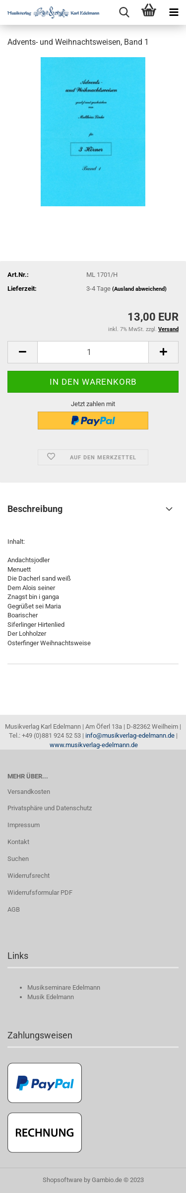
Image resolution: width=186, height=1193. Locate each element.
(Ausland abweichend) (139, 289)
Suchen (18, 858)
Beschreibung (34, 509)
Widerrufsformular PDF (39, 892)
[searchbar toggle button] (124, 12)
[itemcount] (93, 352)
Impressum (23, 825)
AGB (13, 909)
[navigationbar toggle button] (173, 12)
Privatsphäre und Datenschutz (49, 808)
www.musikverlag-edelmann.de (94, 745)
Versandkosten (28, 791)
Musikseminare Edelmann (63, 987)
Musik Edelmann (50, 997)
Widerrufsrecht (28, 875)
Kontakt (18, 842)
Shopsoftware (62, 1180)
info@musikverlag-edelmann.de (130, 735)
